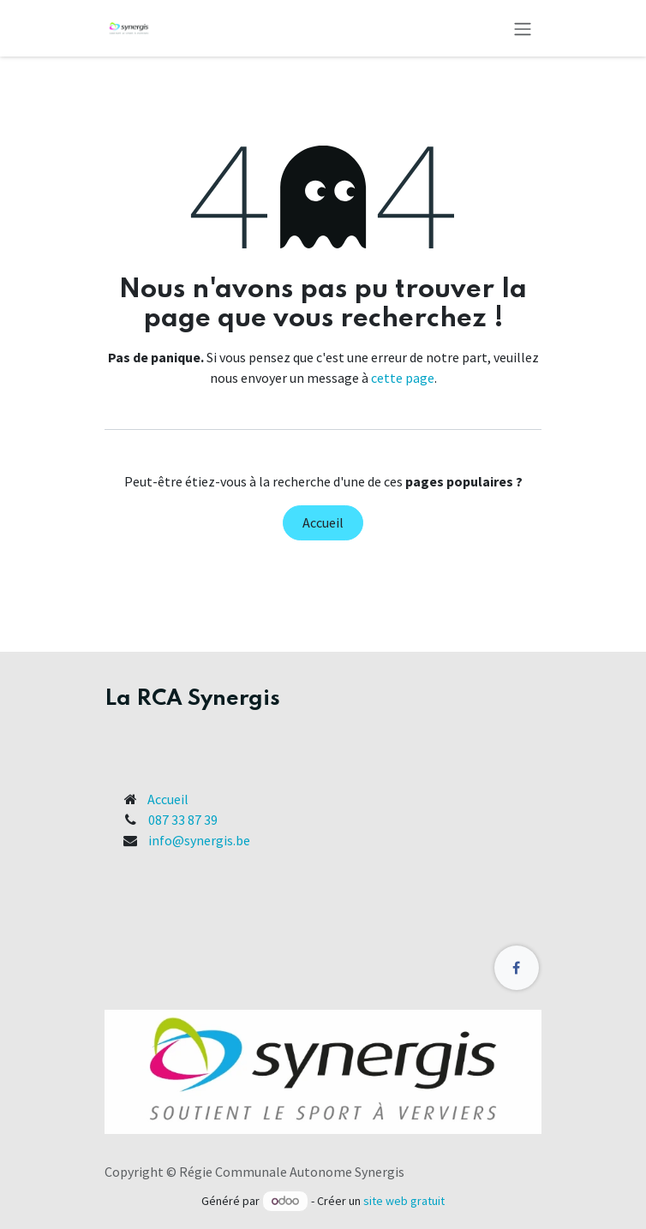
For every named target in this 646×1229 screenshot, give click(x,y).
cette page (402, 377)
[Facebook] (516, 968)
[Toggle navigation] (522, 28)
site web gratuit (404, 1200)
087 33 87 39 (183, 819)
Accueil (323, 522)
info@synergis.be (199, 840)
